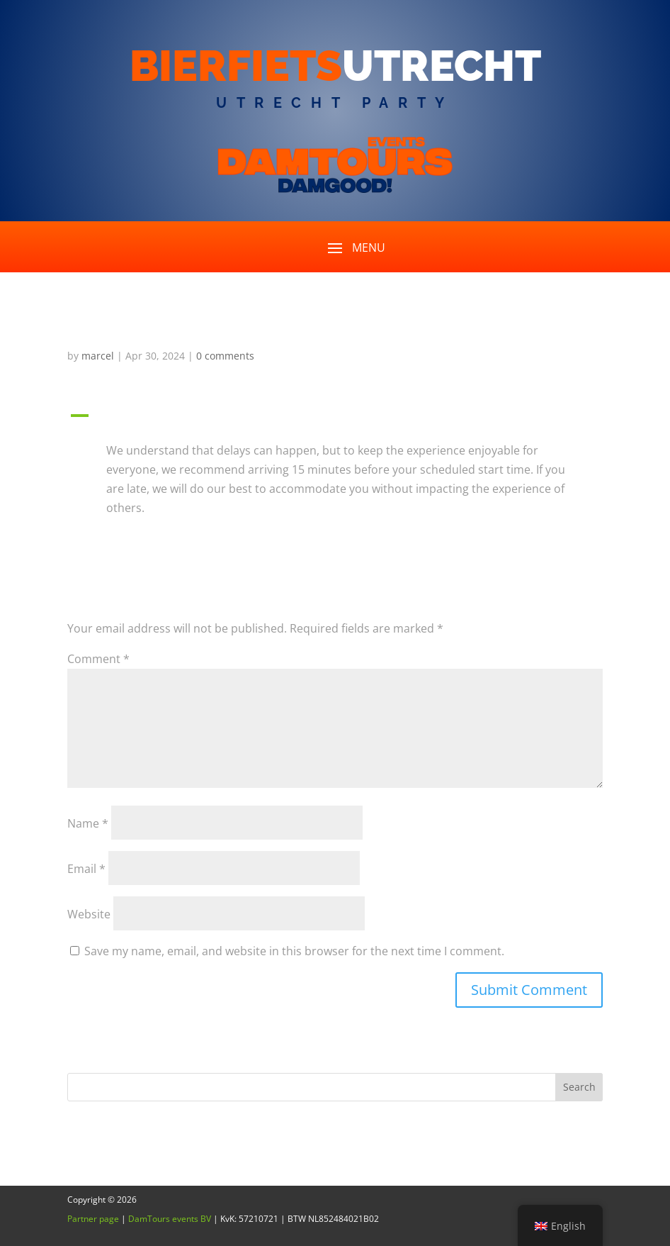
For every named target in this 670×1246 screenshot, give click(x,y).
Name (87, 823)
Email (86, 869)
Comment (98, 659)
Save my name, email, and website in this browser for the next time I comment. (294, 951)
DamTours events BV (169, 1219)
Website (88, 914)
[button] (335, 419)
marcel (97, 355)
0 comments (225, 355)
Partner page (93, 1219)
